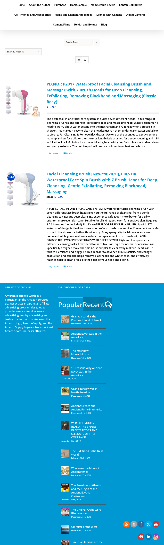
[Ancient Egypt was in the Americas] (65, 336)
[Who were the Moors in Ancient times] (65, 470)
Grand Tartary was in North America (84, 390)
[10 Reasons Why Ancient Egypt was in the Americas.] (65, 370)
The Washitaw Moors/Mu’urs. (80, 352)
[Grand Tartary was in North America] (65, 391)
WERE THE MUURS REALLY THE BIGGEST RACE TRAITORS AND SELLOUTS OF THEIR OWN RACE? (84, 430)
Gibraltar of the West (84, 527)
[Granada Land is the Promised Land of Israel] (65, 319)
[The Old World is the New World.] (65, 453)
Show (15, 51)
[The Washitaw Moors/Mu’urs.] (65, 353)
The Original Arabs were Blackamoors (86, 511)
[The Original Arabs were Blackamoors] (65, 512)
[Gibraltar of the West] (65, 529)
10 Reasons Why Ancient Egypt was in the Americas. (86, 371)
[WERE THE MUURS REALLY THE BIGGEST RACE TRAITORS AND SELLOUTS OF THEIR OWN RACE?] (65, 425)
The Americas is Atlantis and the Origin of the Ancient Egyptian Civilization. (86, 491)
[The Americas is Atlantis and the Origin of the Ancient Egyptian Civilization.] (65, 488)
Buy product (54, 153)
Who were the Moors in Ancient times (85, 470)
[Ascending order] (97, 43)
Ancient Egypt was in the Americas (86, 335)
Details (69, 153)
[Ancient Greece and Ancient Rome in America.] (65, 408)
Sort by (72, 42)
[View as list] (85, 60)
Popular (70, 304)
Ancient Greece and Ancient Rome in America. (87, 407)
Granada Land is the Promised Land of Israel (86, 318)
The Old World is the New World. (87, 452)
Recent (94, 304)
